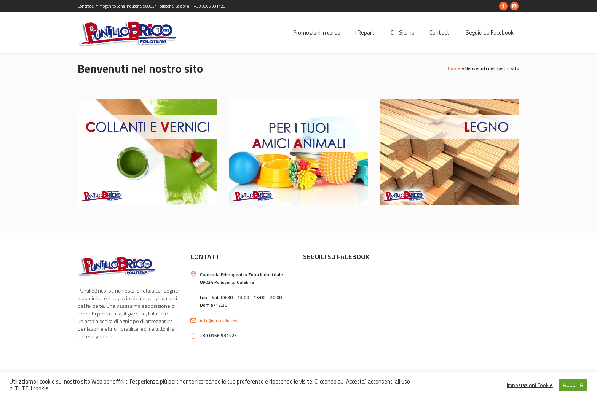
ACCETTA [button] (573, 384)
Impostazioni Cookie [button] (530, 385)
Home (454, 68)
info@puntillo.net (219, 320)
